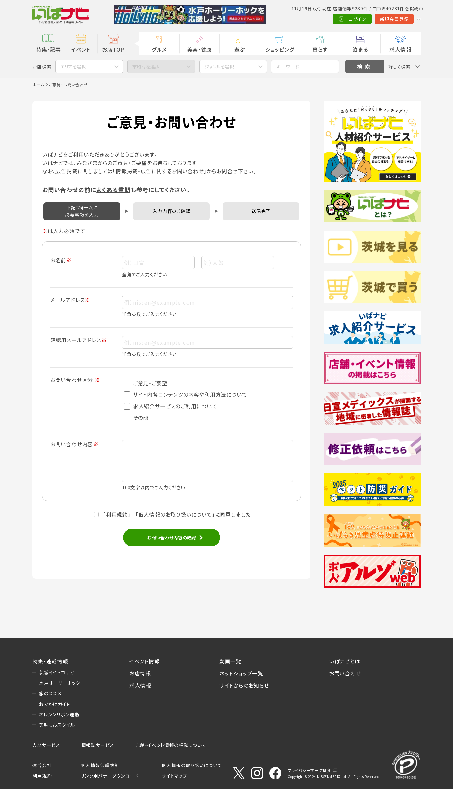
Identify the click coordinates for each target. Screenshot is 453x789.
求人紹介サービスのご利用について (170, 406)
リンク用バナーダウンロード (110, 775)
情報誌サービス (98, 745)
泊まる (360, 49)
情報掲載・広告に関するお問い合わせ (160, 171)
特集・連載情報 (50, 661)
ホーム (38, 84)
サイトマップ (174, 775)
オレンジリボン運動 (59, 714)
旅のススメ (50, 693)
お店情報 (140, 673)
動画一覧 (230, 661)
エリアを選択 (73, 66)
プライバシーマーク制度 (309, 770)
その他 (136, 417)
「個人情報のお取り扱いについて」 (175, 514)
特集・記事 (48, 49)
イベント (80, 49)
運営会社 (42, 765)
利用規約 (42, 775)
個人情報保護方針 (100, 765)
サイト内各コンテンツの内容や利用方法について (185, 394)
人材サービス (46, 745)
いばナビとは (344, 661)
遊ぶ (239, 49)
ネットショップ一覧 (241, 673)
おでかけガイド (54, 704)
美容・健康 (199, 49)
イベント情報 (144, 661)
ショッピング (279, 49)
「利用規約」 (117, 514)
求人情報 (400, 49)
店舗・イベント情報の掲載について (170, 745)
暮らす (319, 49)
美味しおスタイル (57, 724)
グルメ (159, 49)
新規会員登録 (365, 19)
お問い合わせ (345, 673)
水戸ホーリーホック (59, 682)
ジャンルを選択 (219, 66)
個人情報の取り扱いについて (192, 765)
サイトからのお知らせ (244, 685)
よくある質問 (113, 189)
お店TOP (113, 49)
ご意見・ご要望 (145, 383)
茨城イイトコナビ (56, 672)
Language (404, 19)
